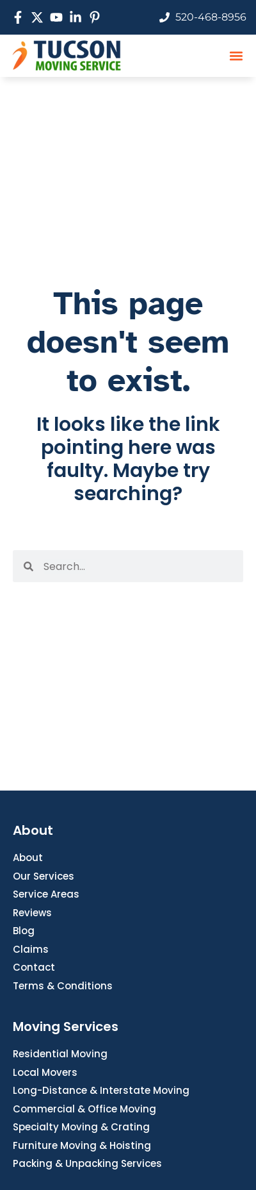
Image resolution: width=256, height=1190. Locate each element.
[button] (235, 55)
